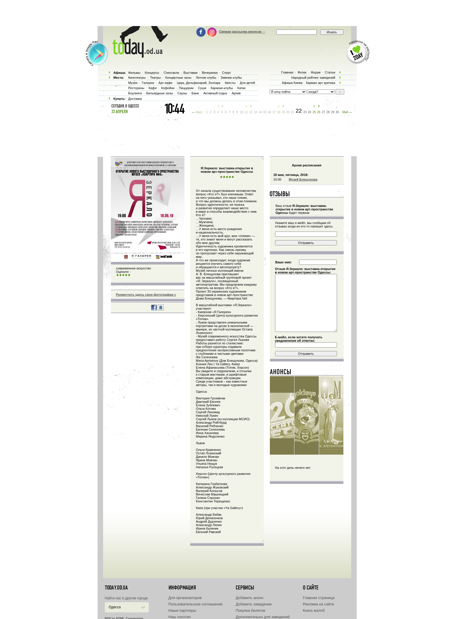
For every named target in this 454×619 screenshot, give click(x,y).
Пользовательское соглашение (196, 604)
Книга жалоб (314, 610)
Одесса (115, 607)
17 (274, 112)
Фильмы (134, 72)
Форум (315, 72)
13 (255, 112)
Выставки (191, 72)
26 (318, 112)
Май (345, 112)
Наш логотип (180, 617)
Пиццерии (186, 88)
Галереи (148, 83)
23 (304, 112)
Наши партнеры (182, 610)
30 (337, 112)
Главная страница (318, 598)
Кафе (153, 88)
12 (250, 112)
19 (283, 112)
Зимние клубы (231, 77)
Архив (236, 93)
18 (278, 112)
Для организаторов (185, 598)
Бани (195, 93)
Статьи (330, 72)
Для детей (247, 83)
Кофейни (167, 88)
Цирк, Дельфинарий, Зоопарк (198, 83)
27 (323, 112)
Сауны (182, 93)
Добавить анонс (249, 598)
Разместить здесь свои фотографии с (146, 294)
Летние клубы (206, 77)
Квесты (230, 83)
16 (269, 112)
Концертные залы (178, 77)
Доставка (135, 98)
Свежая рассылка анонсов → (242, 31)
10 (241, 112)
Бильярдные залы (159, 93)
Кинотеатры (137, 77)
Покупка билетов (250, 610)
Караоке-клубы (222, 88)
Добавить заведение (254, 604)
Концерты (152, 72)
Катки (241, 88)
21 (292, 112)
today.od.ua (116, 588)
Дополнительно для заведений (263, 617)
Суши (202, 88)
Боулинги (135, 93)
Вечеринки (209, 72)
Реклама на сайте (318, 604)
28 (327, 112)
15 (264, 112)
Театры (155, 77)
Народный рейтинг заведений (313, 77)
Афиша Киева (292, 83)
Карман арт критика (320, 83)
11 (246, 112)
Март (199, 112)
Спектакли (171, 72)
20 (288, 112)
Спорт (226, 72)
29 (332, 112)
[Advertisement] (227, 13)
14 (260, 112)
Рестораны (136, 88)
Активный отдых (215, 93)
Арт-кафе (165, 83)
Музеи (133, 83)
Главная (287, 72)
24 (309, 112)
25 (314, 112)
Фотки (302, 72)
